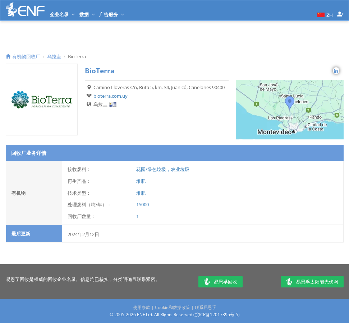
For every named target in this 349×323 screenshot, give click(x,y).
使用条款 (141, 307)
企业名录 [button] (62, 14)
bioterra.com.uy (110, 96)
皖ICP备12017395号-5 (216, 315)
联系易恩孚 (205, 307)
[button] (324, 14)
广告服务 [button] (111, 14)
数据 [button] (87, 14)
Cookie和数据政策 (172, 307)
